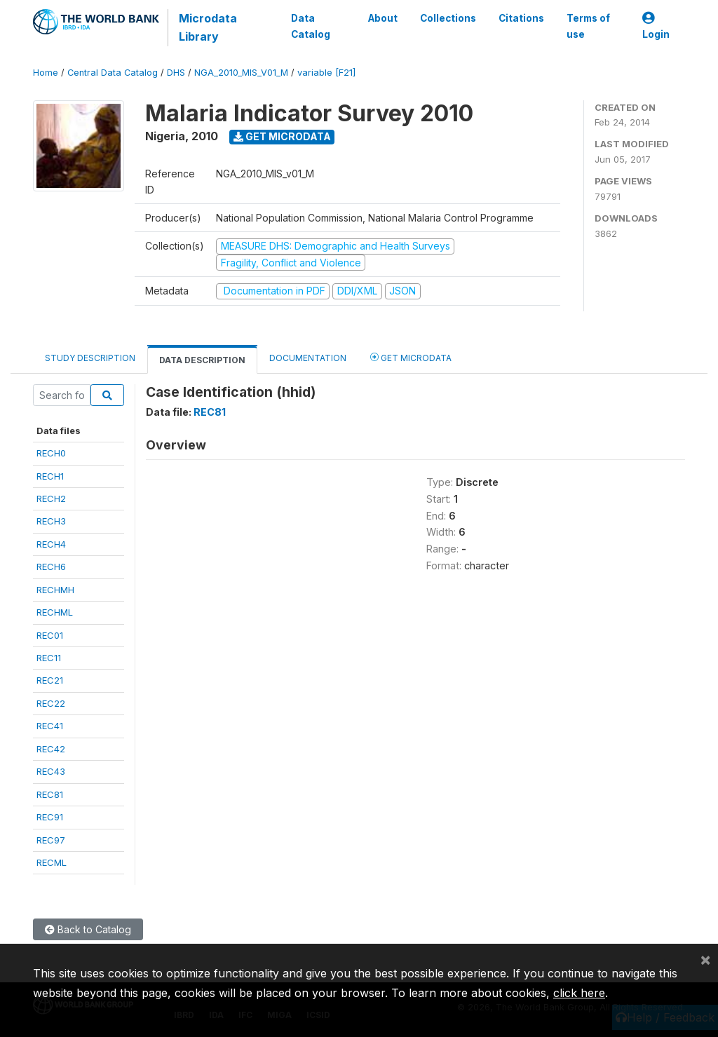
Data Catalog (310, 26)
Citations (521, 18)
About (383, 18)
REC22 (50, 703)
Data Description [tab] (202, 360)
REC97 (50, 840)
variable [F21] (326, 72)
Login (656, 26)
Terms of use (588, 26)
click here (579, 993)
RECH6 (51, 566)
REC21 (49, 680)
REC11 (48, 657)
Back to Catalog (88, 929)
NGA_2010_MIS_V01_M (241, 72)
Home (45, 72)
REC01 (49, 635)
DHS (176, 72)
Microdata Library (208, 27)
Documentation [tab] (307, 358)
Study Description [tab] (90, 358)
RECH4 (51, 544)
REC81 (49, 794)
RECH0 (51, 453)
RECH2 (51, 498)
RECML (51, 862)
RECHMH (55, 589)
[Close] (705, 959)
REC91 (49, 816)
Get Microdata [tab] (411, 357)
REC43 (50, 771)
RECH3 (51, 521)
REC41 (49, 725)
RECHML (54, 612)
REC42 (50, 748)
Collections (448, 18)
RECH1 (50, 476)
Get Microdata (282, 136)
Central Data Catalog (112, 72)
